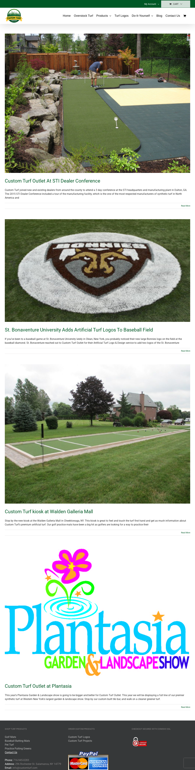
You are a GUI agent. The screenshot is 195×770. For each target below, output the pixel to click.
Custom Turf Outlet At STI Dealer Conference (52, 181)
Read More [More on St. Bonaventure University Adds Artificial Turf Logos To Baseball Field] (185, 351)
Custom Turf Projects (80, 740)
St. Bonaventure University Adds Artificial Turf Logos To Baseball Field (79, 330)
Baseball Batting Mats (17, 740)
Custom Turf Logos (79, 737)
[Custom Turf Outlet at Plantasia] (97, 612)
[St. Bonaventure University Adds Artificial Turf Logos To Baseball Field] (97, 270)
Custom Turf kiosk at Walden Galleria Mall (49, 511)
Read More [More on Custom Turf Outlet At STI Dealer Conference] (185, 206)
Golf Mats (10, 737)
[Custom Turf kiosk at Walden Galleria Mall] (97, 434)
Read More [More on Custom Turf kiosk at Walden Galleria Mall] (185, 533)
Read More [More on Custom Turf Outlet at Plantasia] (185, 707)
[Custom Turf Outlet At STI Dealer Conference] (97, 103)
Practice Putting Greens (18, 748)
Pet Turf (9, 744)
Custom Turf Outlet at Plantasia (38, 686)
